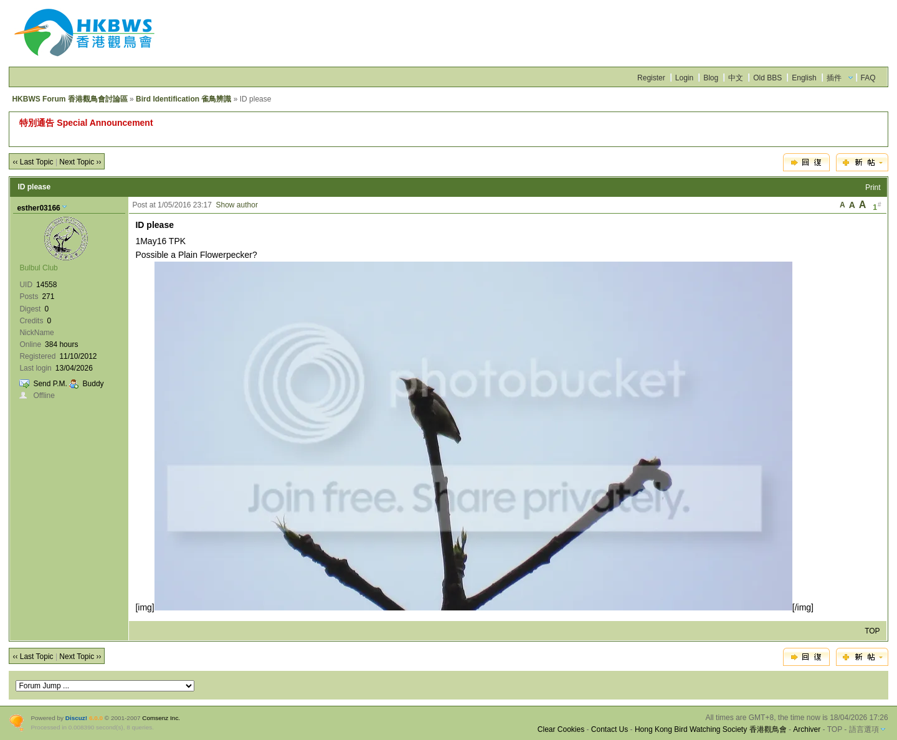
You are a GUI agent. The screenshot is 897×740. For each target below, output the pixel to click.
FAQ (868, 78)
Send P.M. (50, 383)
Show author (237, 205)
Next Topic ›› (80, 162)
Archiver (806, 729)
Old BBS (767, 78)
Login (684, 78)
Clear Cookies (561, 729)
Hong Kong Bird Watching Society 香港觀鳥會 (711, 729)
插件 (834, 78)
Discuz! (76, 717)
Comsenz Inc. (161, 717)
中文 (735, 78)
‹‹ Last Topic (32, 162)
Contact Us (609, 729)
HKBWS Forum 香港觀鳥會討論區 (69, 99)
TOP (872, 631)
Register (651, 78)
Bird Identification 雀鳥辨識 (183, 99)
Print (873, 187)
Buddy (93, 383)
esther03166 (38, 208)
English (804, 78)
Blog (710, 78)
